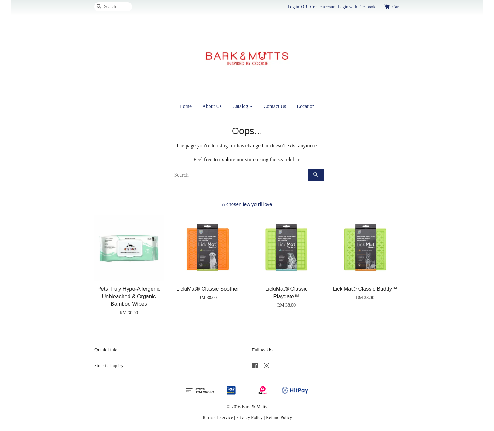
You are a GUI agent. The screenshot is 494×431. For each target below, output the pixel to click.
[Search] (113, 6)
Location (306, 106)
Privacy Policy (249, 417)
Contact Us (275, 106)
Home (185, 106)
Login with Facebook (357, 6)
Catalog (243, 106)
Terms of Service (217, 417)
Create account (323, 6)
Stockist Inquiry (108, 365)
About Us (212, 106)
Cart (396, 6)
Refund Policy (279, 417)
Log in (293, 6)
